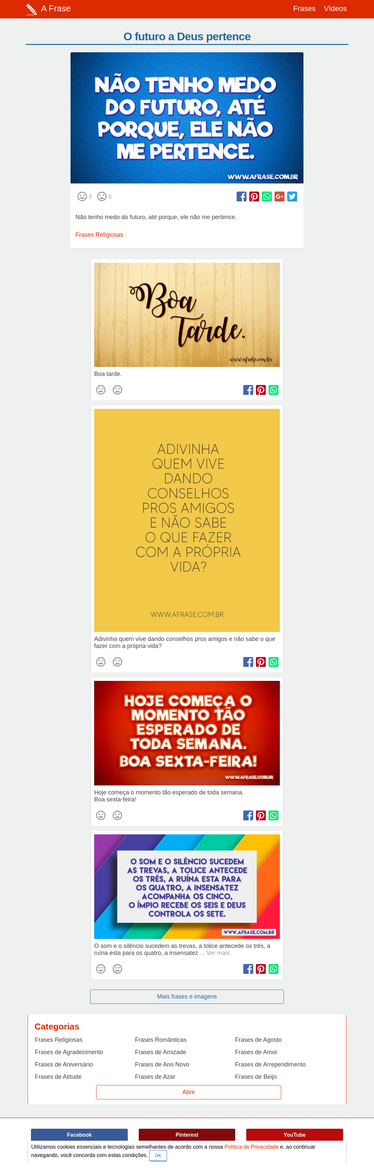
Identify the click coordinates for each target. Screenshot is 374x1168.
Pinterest (187, 1135)
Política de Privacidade (252, 1147)
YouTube (294, 1135)
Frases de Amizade (160, 1052)
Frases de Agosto (258, 1039)
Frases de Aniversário (64, 1064)
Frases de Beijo (256, 1076)
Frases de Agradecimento (69, 1052)
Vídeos (335, 8)
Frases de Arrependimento (270, 1064)
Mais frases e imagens (187, 996)
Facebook (79, 1135)
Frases (304, 8)
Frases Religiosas (99, 234)
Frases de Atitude (58, 1076)
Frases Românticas (161, 1039)
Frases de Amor (256, 1052)
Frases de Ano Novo (162, 1064)
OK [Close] (158, 1155)
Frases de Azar (155, 1076)
